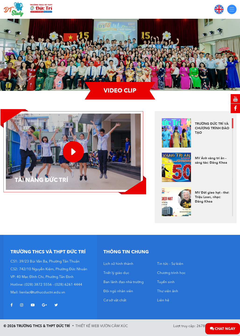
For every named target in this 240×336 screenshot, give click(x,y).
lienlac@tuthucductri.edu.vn (42, 292)
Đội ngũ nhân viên (118, 291)
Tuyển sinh (166, 282)
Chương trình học (171, 272)
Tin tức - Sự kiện (170, 263)
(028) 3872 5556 (38, 284)
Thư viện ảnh (167, 291)
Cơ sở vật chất (114, 300)
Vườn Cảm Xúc (114, 326)
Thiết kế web (87, 326)
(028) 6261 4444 (68, 284)
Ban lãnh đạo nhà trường (123, 282)
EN (219, 9)
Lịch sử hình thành (118, 263)
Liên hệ (163, 300)
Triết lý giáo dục (116, 272)
